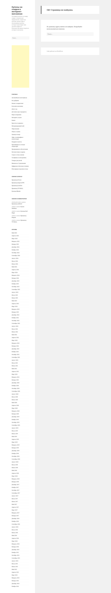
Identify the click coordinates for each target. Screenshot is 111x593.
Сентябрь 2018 (16, 459)
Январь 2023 (15, 312)
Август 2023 (15, 292)
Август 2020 (15, 394)
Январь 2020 (15, 414)
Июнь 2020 (15, 399)
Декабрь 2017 (15, 484)
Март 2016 (15, 541)
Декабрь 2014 (15, 583)
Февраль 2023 (15, 309)
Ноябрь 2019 (15, 419)
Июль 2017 (15, 498)
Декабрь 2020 (15, 383)
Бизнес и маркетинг (17, 103)
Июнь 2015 (15, 566)
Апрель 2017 (15, 507)
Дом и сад (14, 109)
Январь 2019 (15, 448)
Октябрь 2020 (15, 388)
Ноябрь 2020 (15, 385)
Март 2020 (15, 408)
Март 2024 (15, 272)
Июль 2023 (15, 295)
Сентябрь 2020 (16, 391)
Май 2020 (14, 402)
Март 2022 (15, 340)
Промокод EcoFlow (17, 185)
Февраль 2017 (15, 513)
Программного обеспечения (20, 149)
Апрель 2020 (15, 405)
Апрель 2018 (15, 473)
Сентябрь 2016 (16, 524)
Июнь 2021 (15, 366)
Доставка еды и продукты (19, 112)
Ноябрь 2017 (15, 487)
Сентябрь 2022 (16, 323)
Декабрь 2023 (15, 281)
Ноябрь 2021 (15, 351)
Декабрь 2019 (15, 416)
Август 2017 (15, 496)
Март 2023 (15, 306)
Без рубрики (15, 100)
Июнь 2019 (15, 433)
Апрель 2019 (15, 439)
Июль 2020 (15, 397)
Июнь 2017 (15, 501)
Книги (13, 120)
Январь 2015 (15, 580)
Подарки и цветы (17, 142)
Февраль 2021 (15, 377)
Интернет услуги (17, 117)
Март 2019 (15, 442)
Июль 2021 (15, 363)
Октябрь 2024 (15, 252)
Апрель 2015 (15, 572)
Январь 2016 (15, 547)
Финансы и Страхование (19, 163)
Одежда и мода (16, 134)
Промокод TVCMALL (17, 188)
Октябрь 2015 (15, 555)
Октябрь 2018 (15, 456)
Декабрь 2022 (15, 315)
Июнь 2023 (15, 298)
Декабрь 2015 (15, 549)
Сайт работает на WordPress (55, 51)
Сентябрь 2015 (16, 558)
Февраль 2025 (15, 241)
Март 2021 (15, 374)
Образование (15, 129)
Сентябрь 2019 (16, 425)
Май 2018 (14, 470)
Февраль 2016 (15, 544)
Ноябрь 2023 (15, 284)
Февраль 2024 (15, 275)
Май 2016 (14, 535)
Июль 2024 (15, 261)
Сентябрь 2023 (16, 289)
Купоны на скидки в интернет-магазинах (17, 10)
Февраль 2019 (15, 445)
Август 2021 (15, 360)
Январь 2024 (15, 278)
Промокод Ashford (17, 204)
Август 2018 (15, 462)
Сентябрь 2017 (16, 493)
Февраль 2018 (15, 479)
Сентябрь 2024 (16, 255)
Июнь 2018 (15, 467)
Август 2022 (15, 326)
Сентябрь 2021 (16, 357)
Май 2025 (14, 233)
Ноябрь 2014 (15, 586)
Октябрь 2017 (15, 490)
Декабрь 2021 (15, 349)
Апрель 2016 (15, 538)
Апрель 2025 (15, 235)
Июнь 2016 (15, 532)
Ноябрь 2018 (15, 453)
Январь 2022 (15, 346)
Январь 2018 (15, 482)
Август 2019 (15, 428)
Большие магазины (17, 106)
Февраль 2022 (15, 343)
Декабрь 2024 (15, 247)
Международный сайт (18, 126)
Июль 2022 (15, 329)
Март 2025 (15, 238)
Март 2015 (15, 575)
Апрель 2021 (15, 371)
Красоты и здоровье (17, 123)
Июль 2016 (15, 530)
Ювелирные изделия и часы (20, 169)
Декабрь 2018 (15, 450)
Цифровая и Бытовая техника (20, 166)
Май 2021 (14, 368)
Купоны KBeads (16, 191)
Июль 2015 (15, 564)
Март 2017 (15, 510)
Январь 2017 (15, 515)
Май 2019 (14, 436)
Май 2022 (14, 334)
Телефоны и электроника (19, 157)
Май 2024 (14, 267)
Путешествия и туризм (18, 152)
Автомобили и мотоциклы (19, 97)
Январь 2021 (15, 380)
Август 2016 (15, 527)
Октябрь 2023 (15, 286)
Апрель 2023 (15, 303)
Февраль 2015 (15, 578)
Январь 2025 (15, 244)
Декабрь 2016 (15, 518)
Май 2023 (14, 301)
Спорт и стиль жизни (18, 155)
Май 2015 (14, 569)
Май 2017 (14, 504)
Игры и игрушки (16, 114)
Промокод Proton (16, 180)
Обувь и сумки (16, 131)
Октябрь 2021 (15, 354)
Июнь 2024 (15, 264)
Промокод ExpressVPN (18, 183)
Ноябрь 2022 (15, 317)
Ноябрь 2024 (15, 250)
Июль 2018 (15, 465)
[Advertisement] (20, 66)
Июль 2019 (15, 431)
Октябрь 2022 (15, 320)
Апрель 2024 (15, 269)
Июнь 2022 (15, 332)
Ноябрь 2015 (15, 552)
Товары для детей (17, 160)
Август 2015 (15, 561)
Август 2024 (15, 258)
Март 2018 (15, 476)
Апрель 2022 (15, 337)
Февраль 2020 (15, 411)
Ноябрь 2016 (15, 521)
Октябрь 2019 (15, 422)
